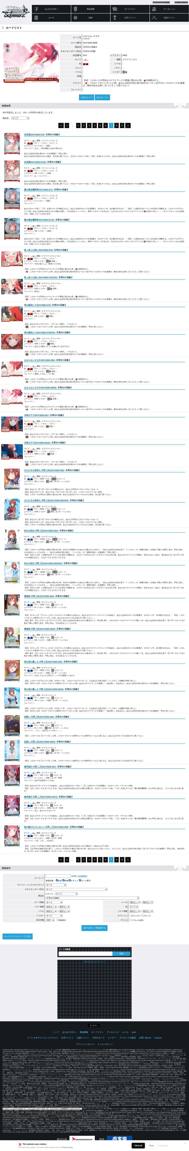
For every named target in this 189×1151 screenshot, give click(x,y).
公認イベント (169, 18)
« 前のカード (87, 97)
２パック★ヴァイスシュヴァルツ (42, 1038)
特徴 (65, 881)
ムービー (112, 1038)
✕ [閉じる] (185, 1143)
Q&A (91, 18)
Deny (151, 1145)
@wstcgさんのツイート (94, 961)
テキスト (73, 881)
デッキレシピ (169, 9)
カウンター (135, 916)
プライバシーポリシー (85, 1044)
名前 (59, 881)
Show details (163, 1146)
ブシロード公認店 (162, 2)
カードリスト (130, 9)
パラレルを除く (137, 920)
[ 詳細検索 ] (82, 876)
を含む (61, 876)
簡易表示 (61, 920)
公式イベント (130, 18)
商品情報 (90, 9)
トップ (56, 1032)
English (158, 1038)
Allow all (138, 1145)
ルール (51, 18)
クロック (146, 916)
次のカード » (102, 97)
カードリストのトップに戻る (17, 936)
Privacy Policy (67, 1147)
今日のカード (98, 1038)
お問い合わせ (182, 2)
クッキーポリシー (105, 1044)
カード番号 (85, 881)
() (34, 134)
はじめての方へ (51, 9)
